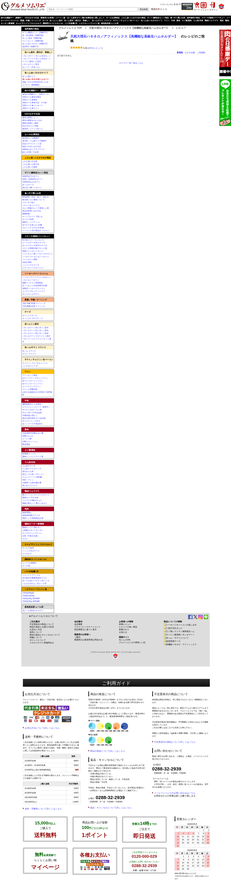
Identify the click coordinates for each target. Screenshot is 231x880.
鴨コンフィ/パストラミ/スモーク (36, 495)
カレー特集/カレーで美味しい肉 (35, 208)
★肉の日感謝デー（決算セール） (36, 94)
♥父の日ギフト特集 (30, 126)
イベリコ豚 (27, 439)
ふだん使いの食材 (29, 167)
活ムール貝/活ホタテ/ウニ (33, 610)
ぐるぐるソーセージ (30, 280)
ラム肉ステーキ (28, 466)
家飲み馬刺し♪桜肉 (30, 123)
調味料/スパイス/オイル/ (53, 23)
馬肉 (222, 20)
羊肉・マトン (27, 480)
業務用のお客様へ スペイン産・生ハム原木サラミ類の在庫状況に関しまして (72, 18)
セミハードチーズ (29, 315)
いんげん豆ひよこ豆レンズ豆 (34, 583)
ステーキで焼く (28, 202)
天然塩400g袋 (28, 593)
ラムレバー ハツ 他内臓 (32, 477)
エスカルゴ (27, 554)
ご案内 (77, 637)
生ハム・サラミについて (176, 638)
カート (197, 9)
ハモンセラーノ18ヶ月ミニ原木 (35, 328)
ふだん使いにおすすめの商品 (133, 18)
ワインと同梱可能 (29, 389)
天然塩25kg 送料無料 (31, 601)
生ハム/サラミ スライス (102, 20)
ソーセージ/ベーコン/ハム (36, 273)
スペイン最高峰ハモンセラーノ (179, 634)
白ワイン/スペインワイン (32, 384)
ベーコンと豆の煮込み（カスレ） (36, 230)
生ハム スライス (29, 351)
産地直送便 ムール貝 (109, 23)
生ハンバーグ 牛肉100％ (32, 424)
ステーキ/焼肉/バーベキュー (213, 18)
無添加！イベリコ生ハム (32, 129)
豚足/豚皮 (26, 444)
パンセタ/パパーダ (30, 366)
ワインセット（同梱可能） (33, 41)
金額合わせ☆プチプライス (33, 149)
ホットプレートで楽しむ (32, 216)
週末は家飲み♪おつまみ (32, 120)
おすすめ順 (190, 52)
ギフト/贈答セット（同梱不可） (35, 32)
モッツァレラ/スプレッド (32, 318)
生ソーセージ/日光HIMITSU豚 (34, 286)
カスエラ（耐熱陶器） (31, 85)
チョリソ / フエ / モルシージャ (35, 363)
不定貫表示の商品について (42, 624)
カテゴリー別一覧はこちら (131, 63)
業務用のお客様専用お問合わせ (88, 640)
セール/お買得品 (113, 18)
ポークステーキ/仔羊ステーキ (34, 245)
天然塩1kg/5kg (28, 596)
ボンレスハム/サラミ (31, 294)
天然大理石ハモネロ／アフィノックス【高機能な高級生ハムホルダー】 (129, 28)
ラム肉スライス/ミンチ (31, 469)
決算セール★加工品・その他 (34, 102)
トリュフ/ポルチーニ (31, 551)
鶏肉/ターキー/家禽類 (34, 524)
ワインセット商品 (29, 375)
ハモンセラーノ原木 (30, 64)
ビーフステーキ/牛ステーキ (33, 243)
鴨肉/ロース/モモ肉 (30, 497)
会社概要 (78, 624)
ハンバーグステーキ (30, 265)
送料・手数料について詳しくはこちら (43, 808)
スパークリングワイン (31, 386)
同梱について (36, 637)
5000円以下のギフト (31, 176)
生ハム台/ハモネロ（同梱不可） (35, 44)
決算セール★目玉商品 (31, 97)
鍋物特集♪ (26, 214)
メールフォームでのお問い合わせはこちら (174, 793)
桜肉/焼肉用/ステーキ (31, 515)
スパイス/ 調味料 (29, 563)
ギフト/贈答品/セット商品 (158, 18)
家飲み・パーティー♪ (31, 222)
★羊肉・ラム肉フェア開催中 (34, 141)
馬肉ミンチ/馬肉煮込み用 (32, 518)
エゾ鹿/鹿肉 (187, 20)
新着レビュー (125, 624)
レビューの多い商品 (128, 627)
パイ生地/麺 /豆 (71, 23)
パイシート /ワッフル (31, 575)
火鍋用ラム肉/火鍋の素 (31, 483)
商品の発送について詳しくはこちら (107, 751)
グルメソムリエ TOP (70, 28)
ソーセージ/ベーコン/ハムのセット (36, 277)
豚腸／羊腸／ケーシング (30, 20)
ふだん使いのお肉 (29, 161)
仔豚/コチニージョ (30, 441)
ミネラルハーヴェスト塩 (89, 23)
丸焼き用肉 (27, 262)
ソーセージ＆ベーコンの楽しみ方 (180, 625)
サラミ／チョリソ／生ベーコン (126, 20)
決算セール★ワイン (30, 108)
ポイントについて (38, 640)
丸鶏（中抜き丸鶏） (30, 536)
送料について (36, 632)
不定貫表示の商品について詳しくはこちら (174, 742)
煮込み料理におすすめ (31, 211)
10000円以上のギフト (31, 182)
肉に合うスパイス (29, 485)
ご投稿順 (201, 52)
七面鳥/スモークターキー (32, 530)
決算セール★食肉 (29, 100)
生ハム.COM (124, 640)
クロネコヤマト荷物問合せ (42, 643)
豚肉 (178, 20)
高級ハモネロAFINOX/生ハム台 (35, 82)
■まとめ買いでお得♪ (30, 152)
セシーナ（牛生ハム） (31, 67)
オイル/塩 (26, 566)
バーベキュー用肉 (29, 259)
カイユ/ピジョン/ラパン (32, 533)
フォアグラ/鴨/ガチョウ (32, 500)
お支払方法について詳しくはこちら (42, 728)
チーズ (45, 20)
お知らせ (123, 632)
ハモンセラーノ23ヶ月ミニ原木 (35, 330)
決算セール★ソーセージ (32, 105)
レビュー (181, 28)
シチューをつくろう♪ (31, 205)
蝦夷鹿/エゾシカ (29, 454)
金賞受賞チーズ (172, 641)
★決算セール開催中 (30, 138)
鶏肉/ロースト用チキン (31, 527)
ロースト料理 (27, 219)
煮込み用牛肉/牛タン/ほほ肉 (34, 418)
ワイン (167, 20)
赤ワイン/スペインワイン (32, 381)
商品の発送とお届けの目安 (42, 627)
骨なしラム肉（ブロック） (33, 474)
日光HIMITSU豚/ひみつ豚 (33, 433)
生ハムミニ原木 (56, 20)
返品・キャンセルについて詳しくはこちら (111, 807)
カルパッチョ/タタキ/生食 (33, 228)
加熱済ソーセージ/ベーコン (33, 288)
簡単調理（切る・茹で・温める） (36, 197)
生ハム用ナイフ (28, 76)
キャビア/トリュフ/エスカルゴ (28, 23)
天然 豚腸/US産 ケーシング (33, 306)
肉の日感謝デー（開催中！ (12, 18)
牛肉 (173, 20)
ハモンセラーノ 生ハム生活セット (36, 56)
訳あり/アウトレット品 (31, 144)
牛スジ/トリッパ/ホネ (31, 421)
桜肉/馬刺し (27, 512)
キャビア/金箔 (28, 548)
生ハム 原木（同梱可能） (32, 38)
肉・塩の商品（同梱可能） (33, 35)
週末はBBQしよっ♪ (30, 117)
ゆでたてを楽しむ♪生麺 (32, 225)
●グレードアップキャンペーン (35, 378)
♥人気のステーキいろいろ (33, 240)
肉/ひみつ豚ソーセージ (31, 187)
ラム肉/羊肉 (198, 20)
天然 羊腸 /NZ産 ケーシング (33, 303)
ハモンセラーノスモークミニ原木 (36, 336)
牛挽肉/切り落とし (30, 415)
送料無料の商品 (193, 18)
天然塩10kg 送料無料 (31, 598)
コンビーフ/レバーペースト (33, 291)
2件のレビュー (95, 48)
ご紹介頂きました (173, 628)
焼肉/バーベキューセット (32, 251)
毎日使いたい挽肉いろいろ (33, 200)
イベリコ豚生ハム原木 (31, 61)
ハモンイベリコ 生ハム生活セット (36, 59)
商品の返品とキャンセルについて (45, 635)
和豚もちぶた (27, 436)
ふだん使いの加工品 (30, 164)
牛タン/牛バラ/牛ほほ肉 (32, 413)
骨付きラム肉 (27, 471)
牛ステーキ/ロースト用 (31, 410)
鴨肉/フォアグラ (211, 20)
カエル (25, 539)
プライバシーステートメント (87, 627)
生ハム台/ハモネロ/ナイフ (151, 20)
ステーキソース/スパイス (32, 268)
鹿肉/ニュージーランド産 (32, 456)
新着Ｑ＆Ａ (124, 629)
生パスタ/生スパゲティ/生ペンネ (36, 581)
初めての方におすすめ (31, 146)
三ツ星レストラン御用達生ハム (179, 631)
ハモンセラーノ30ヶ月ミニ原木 (35, 333)
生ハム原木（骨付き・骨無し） (77, 20)
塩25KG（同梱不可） (31, 46)
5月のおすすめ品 (32, 18)
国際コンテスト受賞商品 (32, 283)
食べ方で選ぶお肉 (177, 18)
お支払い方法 (36, 629)
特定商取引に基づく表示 (85, 629)
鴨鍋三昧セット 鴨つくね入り (34, 503)
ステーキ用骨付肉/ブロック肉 (34, 248)
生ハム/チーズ (28, 185)
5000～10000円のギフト (32, 179)
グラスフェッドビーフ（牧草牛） (36, 407)
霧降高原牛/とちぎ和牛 (31, 404)
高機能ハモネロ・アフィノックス (180, 644)
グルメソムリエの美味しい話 (132, 642)
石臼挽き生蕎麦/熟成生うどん (34, 578)
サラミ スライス (29, 354)
